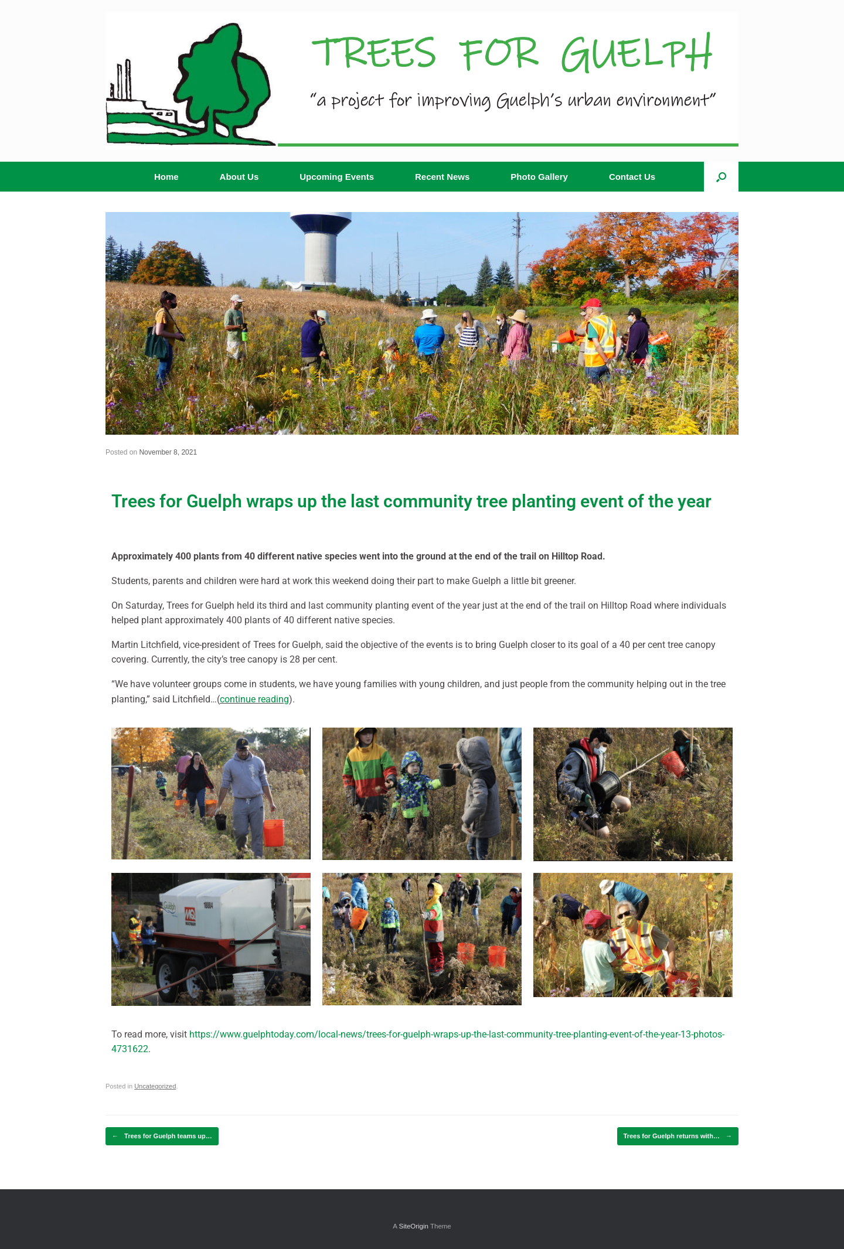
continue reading (254, 699)
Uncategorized (155, 1086)
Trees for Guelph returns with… (678, 1136)
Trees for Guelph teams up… (162, 1136)
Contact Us (632, 177)
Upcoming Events (337, 177)
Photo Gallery (539, 177)
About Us (239, 177)
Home (166, 177)
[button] (721, 177)
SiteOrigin (413, 1226)
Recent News (442, 177)
